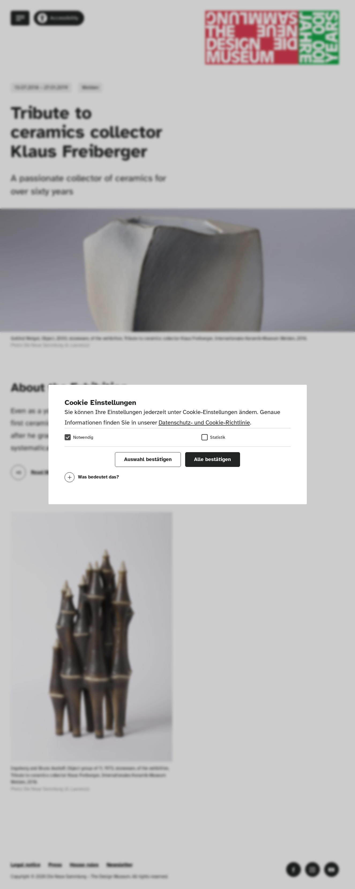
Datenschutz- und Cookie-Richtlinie (204, 422)
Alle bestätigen (212, 459)
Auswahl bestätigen (148, 459)
